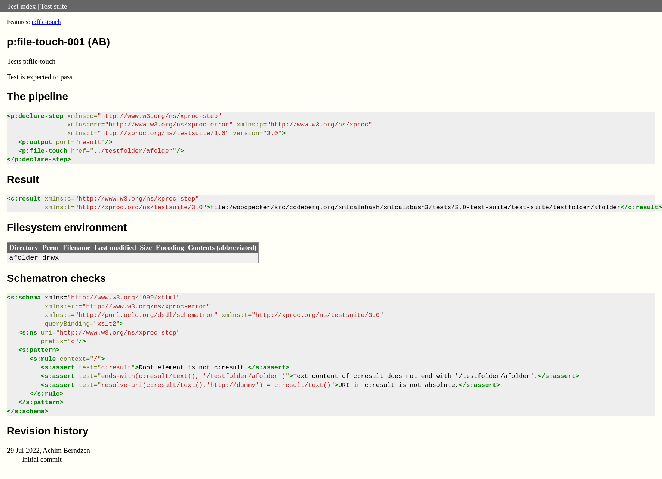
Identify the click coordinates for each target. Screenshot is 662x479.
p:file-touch (46, 21)
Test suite (53, 6)
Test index (21, 6)
